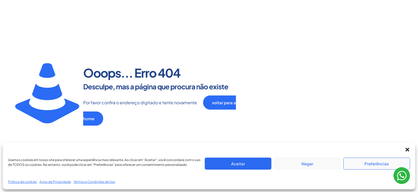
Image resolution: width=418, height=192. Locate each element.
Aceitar (238, 163)
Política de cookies (22, 182)
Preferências (376, 163)
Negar (307, 163)
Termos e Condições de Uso (94, 182)
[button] (407, 149)
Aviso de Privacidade (55, 182)
